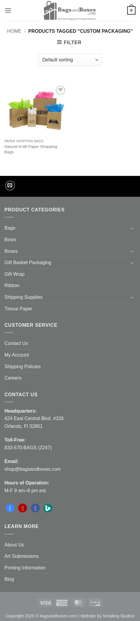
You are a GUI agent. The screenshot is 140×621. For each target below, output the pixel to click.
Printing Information (25, 567)
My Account (16, 354)
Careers (12, 377)
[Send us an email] (10, 186)
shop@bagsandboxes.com (32, 469)
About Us (14, 544)
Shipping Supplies (23, 297)
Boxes (11, 251)
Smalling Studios (119, 616)
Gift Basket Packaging (27, 262)
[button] (8, 10)
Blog (9, 579)
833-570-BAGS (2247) (28, 447)
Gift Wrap (14, 274)
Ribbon (12, 285)
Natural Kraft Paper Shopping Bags (30, 149)
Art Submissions (21, 556)
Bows (10, 239)
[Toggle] (132, 228)
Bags (9, 227)
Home (14, 31)
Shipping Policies (22, 366)
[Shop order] (69, 60)
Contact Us (16, 343)
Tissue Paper (18, 308)
